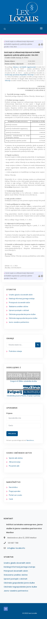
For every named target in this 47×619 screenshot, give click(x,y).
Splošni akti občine (16, 458)
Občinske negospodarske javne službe (23, 318)
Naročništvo (13, 487)
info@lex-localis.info (16, 548)
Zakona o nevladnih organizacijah (24, 67)
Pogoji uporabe (14, 491)
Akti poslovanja (14, 462)
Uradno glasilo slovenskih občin (21, 295)
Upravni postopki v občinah (19, 310)
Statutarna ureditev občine (18, 306)
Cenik (11, 499)
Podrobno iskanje (15, 351)
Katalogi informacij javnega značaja (21, 299)
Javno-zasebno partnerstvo (19, 322)
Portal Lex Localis (15, 495)
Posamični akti (14, 466)
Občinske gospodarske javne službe (22, 314)
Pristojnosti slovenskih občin (19, 302)
